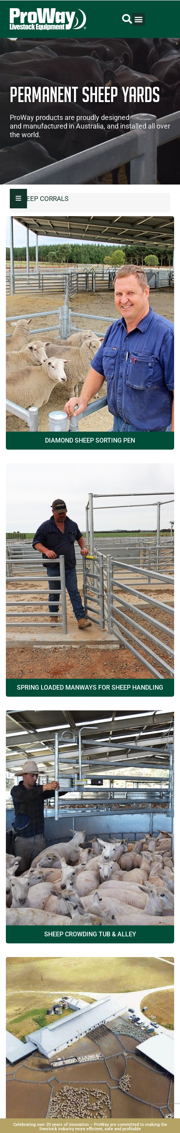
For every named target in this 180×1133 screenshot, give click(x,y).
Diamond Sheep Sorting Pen (90, 440)
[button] (127, 19)
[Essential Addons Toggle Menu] (18, 198)
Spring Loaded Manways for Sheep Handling (90, 687)
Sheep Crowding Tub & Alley (90, 934)
